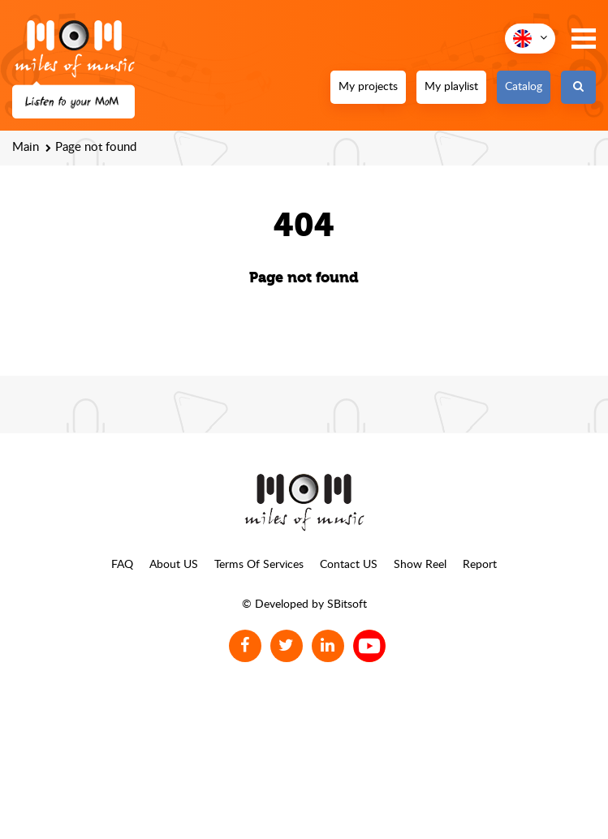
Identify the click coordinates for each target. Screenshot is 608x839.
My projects (368, 87)
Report (480, 564)
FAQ (122, 564)
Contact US (348, 564)
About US (173, 564)
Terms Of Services (259, 564)
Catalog (523, 87)
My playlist (451, 87)
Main (25, 147)
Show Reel (420, 564)
